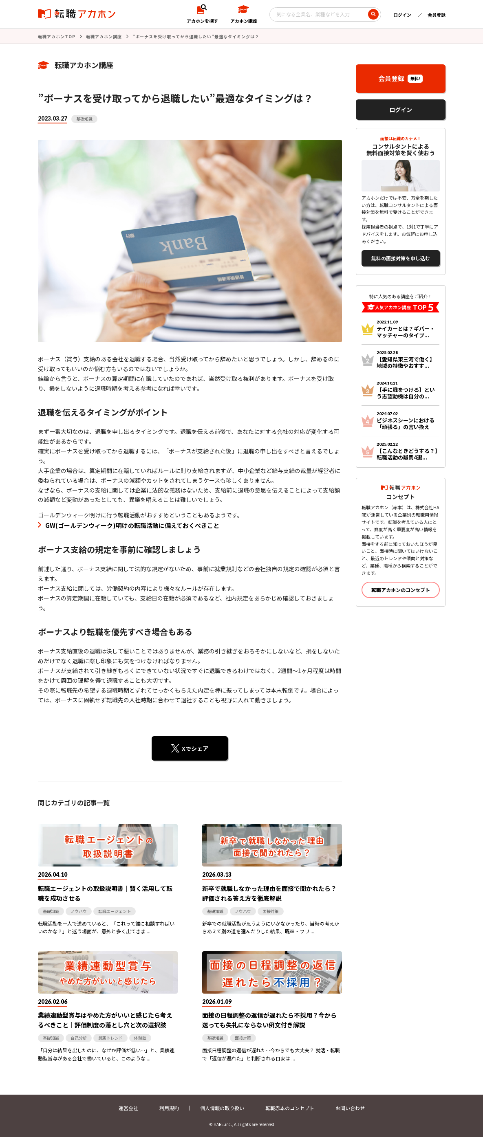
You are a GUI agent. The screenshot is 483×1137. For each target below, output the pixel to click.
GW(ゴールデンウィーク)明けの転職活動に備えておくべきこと (132, 525)
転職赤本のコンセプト (289, 1107)
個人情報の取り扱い (222, 1107)
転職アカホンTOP (56, 36)
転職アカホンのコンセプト (400, 589)
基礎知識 (84, 119)
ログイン (402, 14)
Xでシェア (195, 748)
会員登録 (437, 14)
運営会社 (128, 1107)
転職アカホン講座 (104, 36)
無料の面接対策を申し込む (400, 258)
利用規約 (169, 1107)
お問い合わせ (350, 1107)
